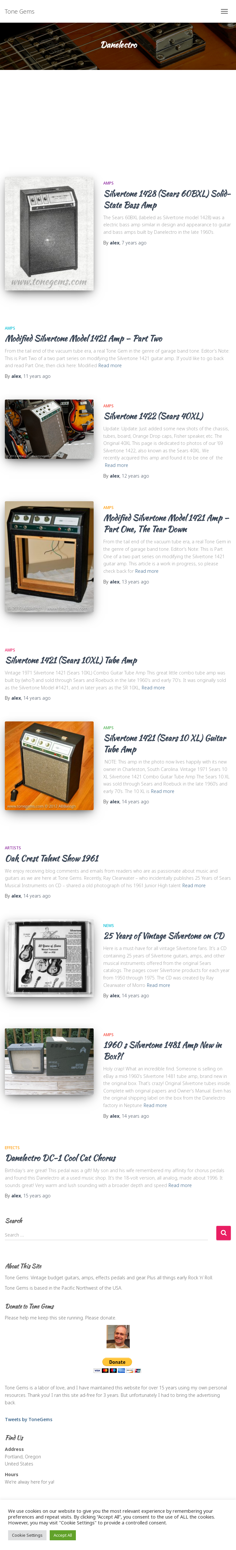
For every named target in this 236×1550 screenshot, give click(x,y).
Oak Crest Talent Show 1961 (51, 858)
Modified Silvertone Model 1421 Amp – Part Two (83, 338)
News (108, 925)
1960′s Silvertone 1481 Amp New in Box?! (162, 1050)
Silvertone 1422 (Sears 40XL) (152, 416)
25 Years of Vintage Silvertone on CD (163, 936)
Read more (110, 365)
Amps (108, 183)
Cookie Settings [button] (27, 1535)
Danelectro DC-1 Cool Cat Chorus (60, 1158)
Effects (12, 1147)
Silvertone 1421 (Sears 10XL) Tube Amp (71, 660)
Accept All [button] (63, 1535)
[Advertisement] (118, 118)
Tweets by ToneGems (28, 1419)
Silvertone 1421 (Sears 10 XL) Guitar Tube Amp (164, 743)
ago (134, 243)
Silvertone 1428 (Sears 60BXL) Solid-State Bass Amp (167, 199)
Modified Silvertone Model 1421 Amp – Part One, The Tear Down (166, 523)
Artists (13, 848)
